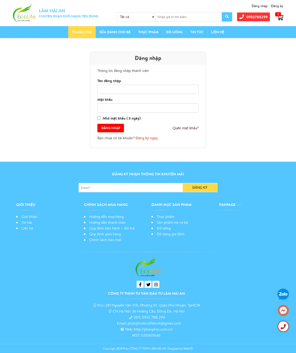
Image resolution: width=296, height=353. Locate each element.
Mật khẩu (105, 99)
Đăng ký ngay (147, 137)
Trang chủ (82, 32)
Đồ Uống (174, 32)
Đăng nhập (260, 6)
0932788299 (253, 16)
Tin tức (197, 32)
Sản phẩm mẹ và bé (172, 222)
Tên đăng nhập (109, 80)
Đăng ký (277, 6)
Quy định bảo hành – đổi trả (112, 228)
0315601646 (150, 335)
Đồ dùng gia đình (171, 233)
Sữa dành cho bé (115, 32)
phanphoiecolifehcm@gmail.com (154, 323)
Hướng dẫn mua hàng (106, 216)
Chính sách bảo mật (105, 239)
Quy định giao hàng (105, 233)
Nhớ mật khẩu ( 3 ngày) (122, 118)
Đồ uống (164, 228)
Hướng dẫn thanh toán (107, 222)
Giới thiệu (29, 216)
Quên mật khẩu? (186, 127)
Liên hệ (217, 32)
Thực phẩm (148, 32)
